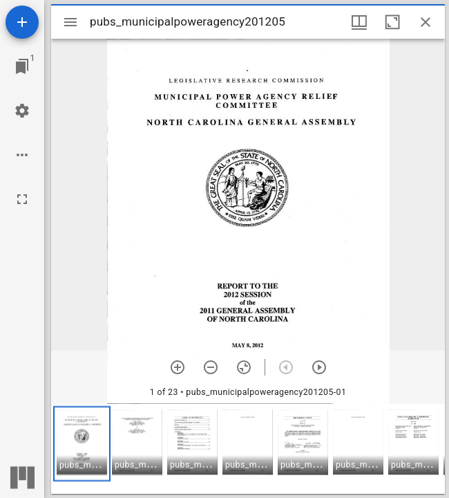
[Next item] (319, 367)
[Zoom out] (210, 367)
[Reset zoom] (243, 367)
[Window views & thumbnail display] (359, 22)
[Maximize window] (392, 22)
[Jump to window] (22, 66)
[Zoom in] (177, 367)
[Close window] (425, 22)
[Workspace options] (22, 155)
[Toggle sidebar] (70, 22)
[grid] (248, 449)
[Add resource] (22, 22)
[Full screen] (22, 199)
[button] (82, 443)
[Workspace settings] (22, 110)
